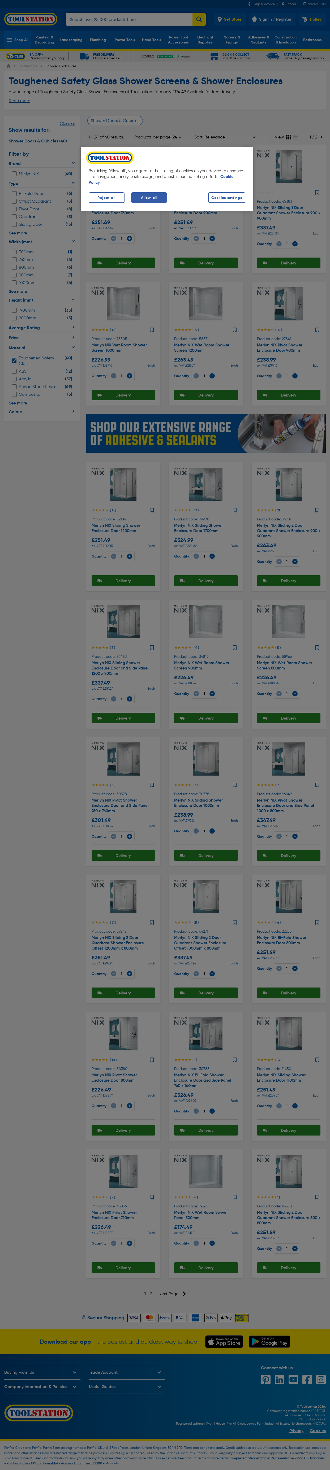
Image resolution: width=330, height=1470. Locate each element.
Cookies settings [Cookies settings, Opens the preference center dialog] (226, 197)
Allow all (149, 197)
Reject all (106, 197)
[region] (167, 179)
